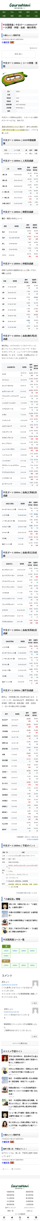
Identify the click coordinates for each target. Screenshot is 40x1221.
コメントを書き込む (20, 1043)
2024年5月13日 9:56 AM (11, 1012)
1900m (32, 965)
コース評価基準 (20, 1214)
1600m (23, 951)
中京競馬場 (10, 1201)
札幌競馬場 (10, 1192)
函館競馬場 (29, 1192)
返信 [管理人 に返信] (34, 1036)
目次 (16, 54)
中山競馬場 (10, 1198)
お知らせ (30, 1211)
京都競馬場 (29, 1201)
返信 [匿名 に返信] (34, 1003)
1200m (6, 951)
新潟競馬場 (29, 1198)
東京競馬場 (29, 1195)
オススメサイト (29, 1207)
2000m (32, 951)
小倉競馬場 (29, 1204)
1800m (23, 965)
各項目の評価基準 (32, 839)
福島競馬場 (10, 1195)
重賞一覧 (10, 1211)
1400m (15, 951)
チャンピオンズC (15, 153)
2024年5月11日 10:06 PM (9, 985)
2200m (6, 956)
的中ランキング (10, 1207)
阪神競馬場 (10, 1204)
